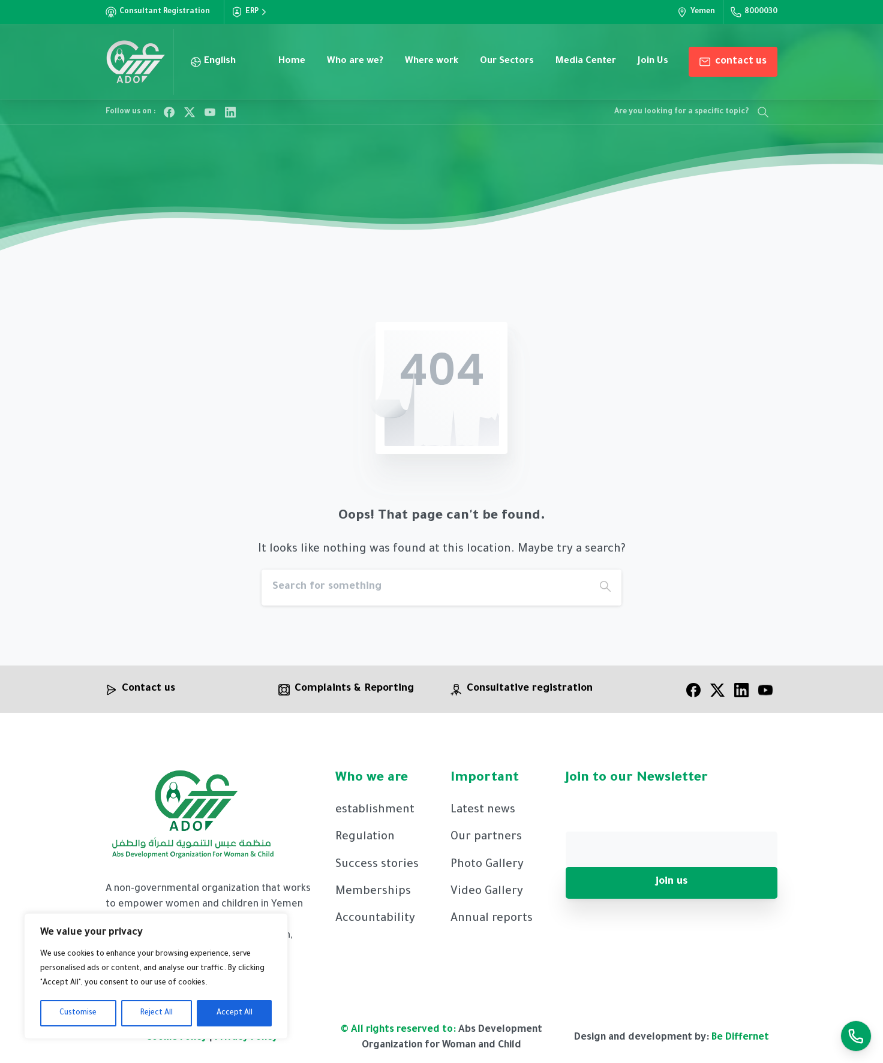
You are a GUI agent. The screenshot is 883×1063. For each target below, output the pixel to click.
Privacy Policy (246, 1042)
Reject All (156, 1013)
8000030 (754, 12)
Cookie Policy (177, 1042)
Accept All (235, 1013)
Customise (78, 1013)
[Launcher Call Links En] (856, 1036)
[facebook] (693, 695)
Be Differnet (740, 1042)
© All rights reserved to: (398, 1034)
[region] (156, 976)
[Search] (425, 588)
